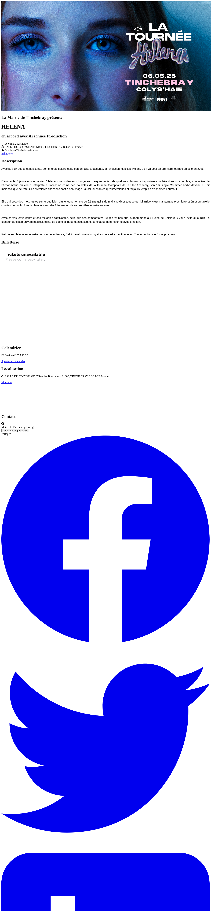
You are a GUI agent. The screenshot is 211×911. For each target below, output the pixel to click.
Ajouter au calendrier (13, 361)
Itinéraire (6, 382)
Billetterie (7, 153)
